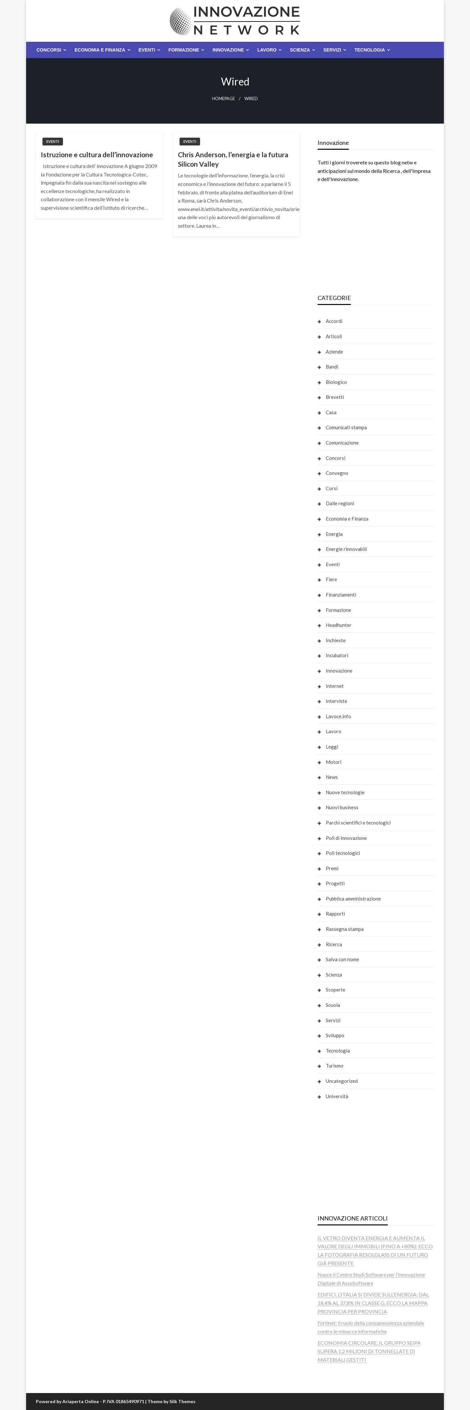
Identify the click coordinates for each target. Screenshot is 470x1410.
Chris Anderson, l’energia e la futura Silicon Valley (233, 159)
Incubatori (337, 655)
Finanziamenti (341, 595)
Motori (333, 762)
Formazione (183, 50)
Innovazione (228, 50)
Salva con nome (342, 959)
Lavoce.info (338, 716)
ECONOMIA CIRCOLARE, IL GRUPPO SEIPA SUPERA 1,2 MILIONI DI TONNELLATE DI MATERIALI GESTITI (369, 1351)
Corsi (331, 488)
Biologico (336, 382)
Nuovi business (342, 807)
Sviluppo (335, 1035)
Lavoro (266, 50)
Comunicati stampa (346, 427)
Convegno (337, 473)
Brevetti (335, 397)
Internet (335, 686)
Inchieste (336, 640)
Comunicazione (342, 443)
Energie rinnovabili (346, 549)
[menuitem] (50, 50)
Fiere (331, 579)
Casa (331, 412)
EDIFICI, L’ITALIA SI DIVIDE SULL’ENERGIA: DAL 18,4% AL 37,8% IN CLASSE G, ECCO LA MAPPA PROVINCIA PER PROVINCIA (373, 1302)
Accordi (334, 321)
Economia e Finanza (99, 50)
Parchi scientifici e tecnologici (358, 823)
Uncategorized (342, 1081)
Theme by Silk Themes (172, 1401)
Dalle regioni (340, 503)
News (332, 777)
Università (337, 1096)
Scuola (333, 1005)
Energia (334, 534)
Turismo (334, 1066)
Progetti (335, 883)
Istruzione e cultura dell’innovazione (97, 154)
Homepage (223, 98)
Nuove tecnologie (345, 792)
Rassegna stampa (345, 929)
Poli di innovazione (346, 838)
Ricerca (334, 944)
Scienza (300, 50)
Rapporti (335, 914)
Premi (332, 868)
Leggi (332, 747)
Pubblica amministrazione (353, 899)
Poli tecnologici (343, 853)
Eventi (147, 50)
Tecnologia (369, 50)
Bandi (332, 367)
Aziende (334, 352)
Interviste (336, 701)
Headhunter (339, 625)
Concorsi (49, 50)
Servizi (332, 50)
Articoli (334, 336)
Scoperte (335, 990)
